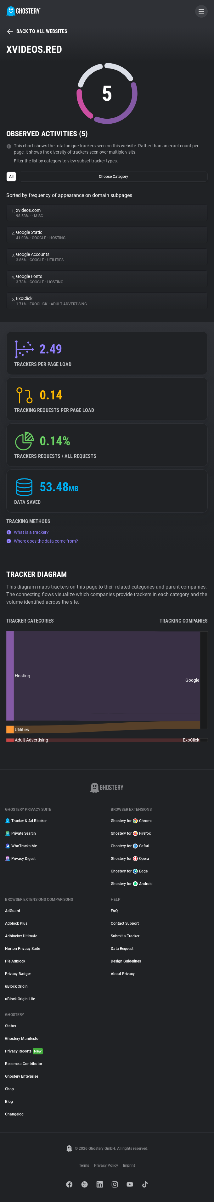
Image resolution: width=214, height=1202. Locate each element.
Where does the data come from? (42, 541)
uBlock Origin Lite (20, 999)
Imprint (129, 1165)
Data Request (122, 948)
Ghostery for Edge (129, 871)
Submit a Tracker (125, 936)
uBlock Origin (16, 986)
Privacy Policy (106, 1165)
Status (10, 1026)
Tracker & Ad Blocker (26, 820)
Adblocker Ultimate (21, 936)
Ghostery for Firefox (131, 833)
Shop (9, 1089)
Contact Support (125, 923)
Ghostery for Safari (130, 846)
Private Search (20, 833)
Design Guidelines (126, 961)
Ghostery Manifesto (21, 1038)
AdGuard (12, 911)
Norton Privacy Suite (22, 948)
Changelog (14, 1114)
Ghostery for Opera (130, 858)
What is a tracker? (27, 532)
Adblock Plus (16, 923)
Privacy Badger (18, 974)
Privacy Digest (20, 858)
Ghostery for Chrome (131, 820)
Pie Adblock (15, 961)
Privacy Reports (24, 1051)
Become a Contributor (23, 1064)
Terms (84, 1165)
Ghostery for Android (132, 883)
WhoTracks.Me (21, 846)
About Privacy (123, 974)
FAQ (114, 911)
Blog (9, 1101)
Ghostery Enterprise (21, 1076)
